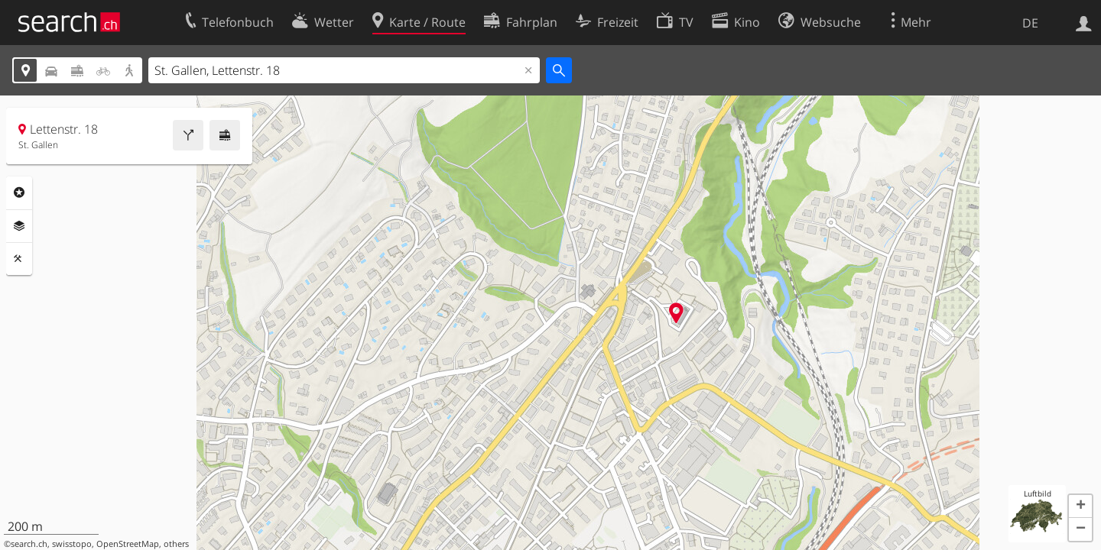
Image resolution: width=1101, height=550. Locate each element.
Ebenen (19, 226)
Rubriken (19, 192)
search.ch (29, 544)
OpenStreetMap (127, 544)
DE (1030, 23)
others (176, 544)
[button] (1080, 506)
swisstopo (72, 544)
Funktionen (19, 259)
